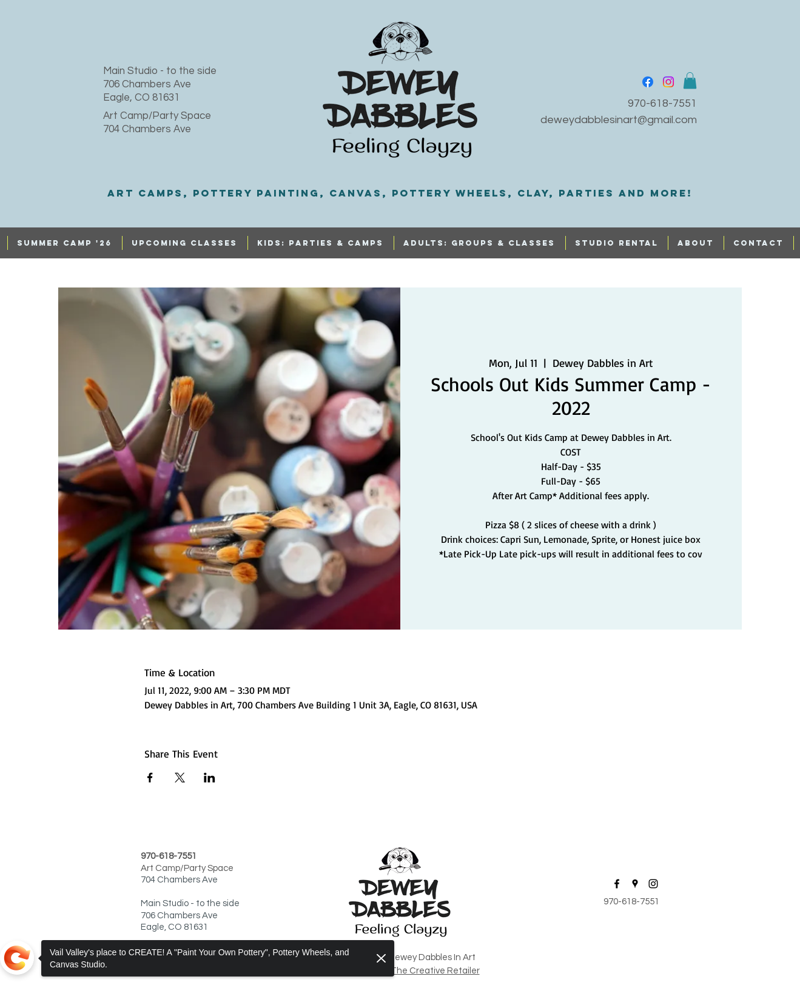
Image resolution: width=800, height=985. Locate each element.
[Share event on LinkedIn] (209, 777)
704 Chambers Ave (147, 129)
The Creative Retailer (435, 970)
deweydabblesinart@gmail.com (618, 120)
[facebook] (647, 82)
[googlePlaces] (635, 884)
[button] (690, 80)
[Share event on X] (180, 777)
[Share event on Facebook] (150, 777)
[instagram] (668, 82)
